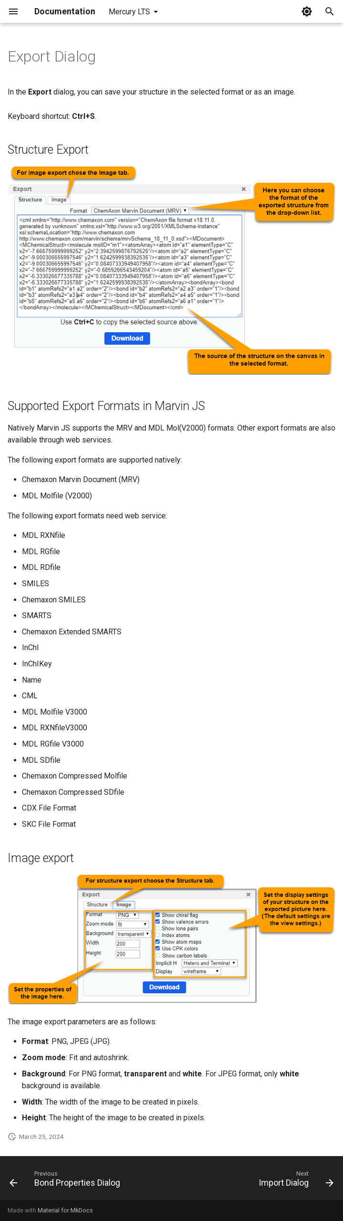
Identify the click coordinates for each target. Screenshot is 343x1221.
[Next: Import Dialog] (294, 1181)
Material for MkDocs (65, 1210)
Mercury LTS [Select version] (129, 11)
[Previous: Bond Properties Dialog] (66, 1181)
